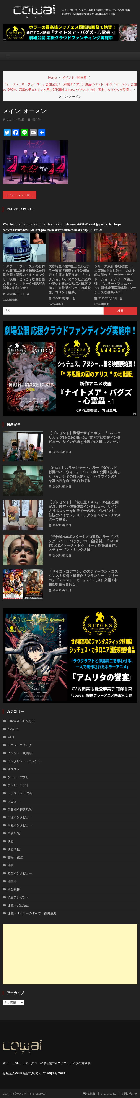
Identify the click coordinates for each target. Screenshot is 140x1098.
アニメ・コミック (20, 745)
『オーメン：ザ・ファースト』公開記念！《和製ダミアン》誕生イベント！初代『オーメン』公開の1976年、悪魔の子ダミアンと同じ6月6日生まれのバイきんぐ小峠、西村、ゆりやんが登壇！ (22, 195)
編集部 (12, 881)
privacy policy (108, 1093)
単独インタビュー (20, 825)
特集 (11, 865)
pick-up (13, 729)
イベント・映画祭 (20, 753)
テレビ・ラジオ (18, 785)
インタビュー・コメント (24, 761)
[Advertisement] (70, 954)
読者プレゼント (18, 897)
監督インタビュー (20, 873)
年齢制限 (14, 833)
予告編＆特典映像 (20, 809)
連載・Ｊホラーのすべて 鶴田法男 (32, 913)
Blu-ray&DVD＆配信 (21, 721)
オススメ (14, 769)
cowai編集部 (10, 300)
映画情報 (14, 849)
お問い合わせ (129, 1093)
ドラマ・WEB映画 (20, 793)
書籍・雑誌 (15, 857)
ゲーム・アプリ (18, 777)
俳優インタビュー (20, 817)
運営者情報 (88, 1093)
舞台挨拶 (14, 889)
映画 (11, 841)
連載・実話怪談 (18, 905)
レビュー (14, 801)
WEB (11, 737)
